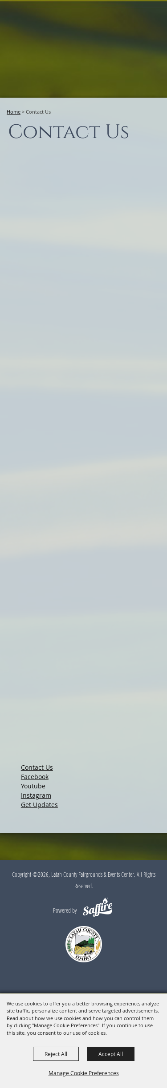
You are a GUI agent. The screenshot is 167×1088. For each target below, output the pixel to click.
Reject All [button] (56, 1053)
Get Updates (39, 804)
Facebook (35, 776)
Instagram (36, 795)
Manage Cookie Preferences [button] (84, 1072)
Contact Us (37, 767)
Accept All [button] (110, 1053)
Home (13, 111)
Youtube (33, 786)
